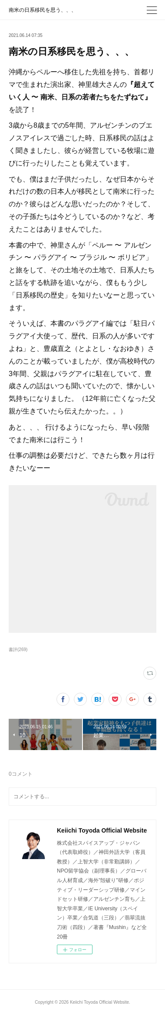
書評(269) (18, 649)
